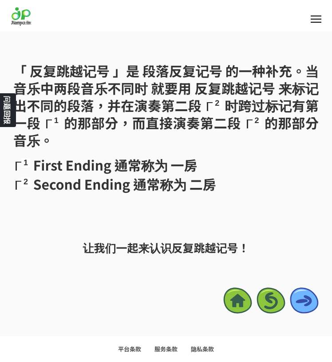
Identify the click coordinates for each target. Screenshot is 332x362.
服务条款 (166, 349)
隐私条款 (202, 349)
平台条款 (129, 349)
